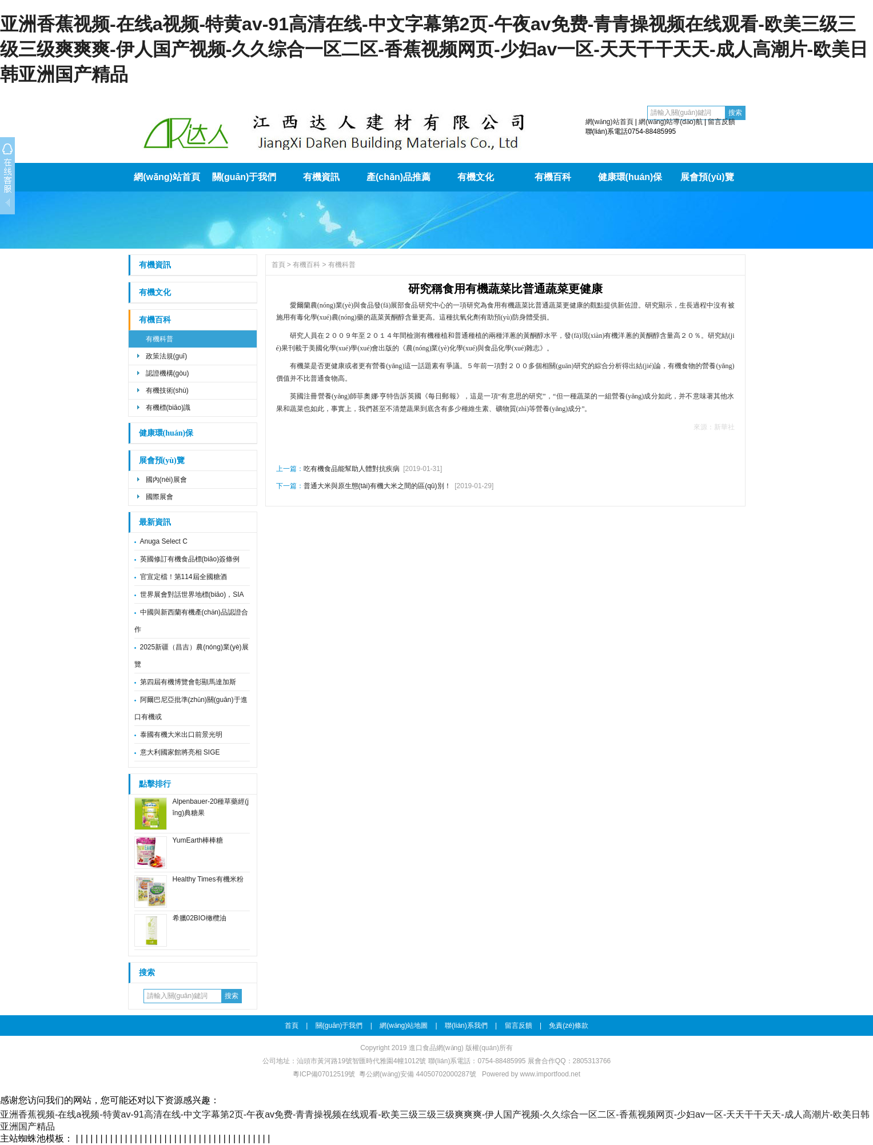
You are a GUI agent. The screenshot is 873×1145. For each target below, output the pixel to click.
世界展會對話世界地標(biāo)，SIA (192, 595)
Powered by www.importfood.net (531, 1074)
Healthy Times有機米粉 (208, 879)
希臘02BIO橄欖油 (199, 918)
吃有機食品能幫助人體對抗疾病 (352, 469)
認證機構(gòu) (167, 373)
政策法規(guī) (167, 356)
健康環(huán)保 (630, 177)
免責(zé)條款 (568, 1026)
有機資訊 (321, 177)
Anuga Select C (164, 541)
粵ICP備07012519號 (324, 1074)
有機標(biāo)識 (168, 408)
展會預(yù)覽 (707, 177)
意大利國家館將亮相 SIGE (180, 752)
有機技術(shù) (167, 390)
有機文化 (475, 177)
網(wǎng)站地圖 (404, 1026)
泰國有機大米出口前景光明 (181, 735)
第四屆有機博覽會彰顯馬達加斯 (188, 682)
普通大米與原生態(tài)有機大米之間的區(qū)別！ (377, 486)
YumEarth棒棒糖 (198, 840)
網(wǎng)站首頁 (609, 122)
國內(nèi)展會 (166, 480)
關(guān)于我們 (244, 177)
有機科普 (159, 339)
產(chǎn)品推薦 (398, 177)
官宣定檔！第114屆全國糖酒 (183, 577)
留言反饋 (721, 122)
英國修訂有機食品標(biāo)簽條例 (190, 559)
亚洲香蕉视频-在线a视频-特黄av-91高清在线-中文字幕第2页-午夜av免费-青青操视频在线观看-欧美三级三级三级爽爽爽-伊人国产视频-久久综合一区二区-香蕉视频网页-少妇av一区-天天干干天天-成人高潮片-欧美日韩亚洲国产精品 (434, 49)
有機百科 (553, 177)
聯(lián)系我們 (466, 1026)
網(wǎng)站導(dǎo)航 (670, 122)
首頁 (278, 265)
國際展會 (159, 497)
